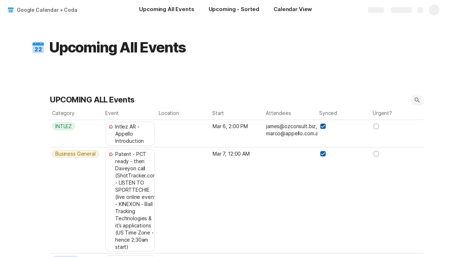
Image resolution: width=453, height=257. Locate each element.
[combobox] (76, 126)
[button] (38, 47)
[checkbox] (323, 126)
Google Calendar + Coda (47, 10)
